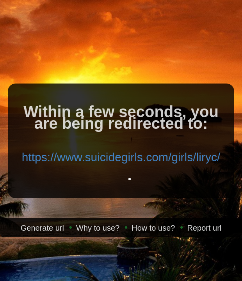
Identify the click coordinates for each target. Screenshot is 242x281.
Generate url (42, 228)
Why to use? (97, 228)
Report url (204, 228)
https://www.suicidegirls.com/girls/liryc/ (121, 157)
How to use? (153, 228)
